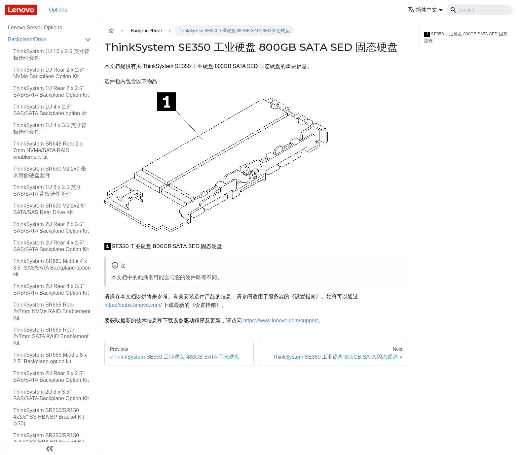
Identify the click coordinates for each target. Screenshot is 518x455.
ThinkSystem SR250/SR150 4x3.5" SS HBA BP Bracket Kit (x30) (48, 416)
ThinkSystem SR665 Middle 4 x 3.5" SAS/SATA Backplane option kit (52, 267)
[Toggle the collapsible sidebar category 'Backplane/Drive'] (87, 39)
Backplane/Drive (27, 39)
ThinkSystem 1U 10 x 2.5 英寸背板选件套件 (51, 55)
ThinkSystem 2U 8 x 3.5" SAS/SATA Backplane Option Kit (51, 395)
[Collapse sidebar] (49, 448)
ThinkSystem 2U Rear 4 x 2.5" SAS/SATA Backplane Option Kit (51, 246)
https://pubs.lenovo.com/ (133, 305)
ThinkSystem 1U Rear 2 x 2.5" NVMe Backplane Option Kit (48, 73)
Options (58, 10)
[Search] (480, 10)
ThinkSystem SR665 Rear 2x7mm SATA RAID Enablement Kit (51, 336)
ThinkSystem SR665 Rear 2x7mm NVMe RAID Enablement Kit (52, 311)
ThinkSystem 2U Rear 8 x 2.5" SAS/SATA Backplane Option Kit (51, 377)
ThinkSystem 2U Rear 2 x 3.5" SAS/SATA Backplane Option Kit (51, 227)
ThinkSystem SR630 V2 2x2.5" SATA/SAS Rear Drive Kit (49, 209)
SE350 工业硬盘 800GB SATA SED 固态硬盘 (465, 37)
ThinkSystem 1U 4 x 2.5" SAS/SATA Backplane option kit (50, 110)
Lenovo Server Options (35, 27)
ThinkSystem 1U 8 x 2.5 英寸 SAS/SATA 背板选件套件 (47, 190)
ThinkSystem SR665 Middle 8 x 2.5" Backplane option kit (50, 358)
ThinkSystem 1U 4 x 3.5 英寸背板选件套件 (50, 128)
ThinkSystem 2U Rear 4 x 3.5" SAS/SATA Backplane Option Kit (51, 289)
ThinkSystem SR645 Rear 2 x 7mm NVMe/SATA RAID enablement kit (48, 150)
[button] (425, 10)
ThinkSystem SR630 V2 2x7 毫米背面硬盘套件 (49, 172)
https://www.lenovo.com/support (280, 320)
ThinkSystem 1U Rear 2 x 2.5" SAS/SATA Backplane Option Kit (51, 91)
